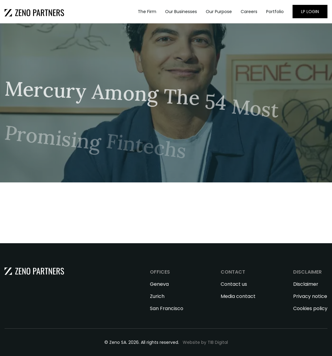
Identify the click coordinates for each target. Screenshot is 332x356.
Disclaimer (305, 284)
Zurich (157, 296)
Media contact (238, 296)
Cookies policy (310, 308)
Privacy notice (310, 296)
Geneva (159, 284)
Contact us (234, 284)
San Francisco (166, 308)
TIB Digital (218, 342)
